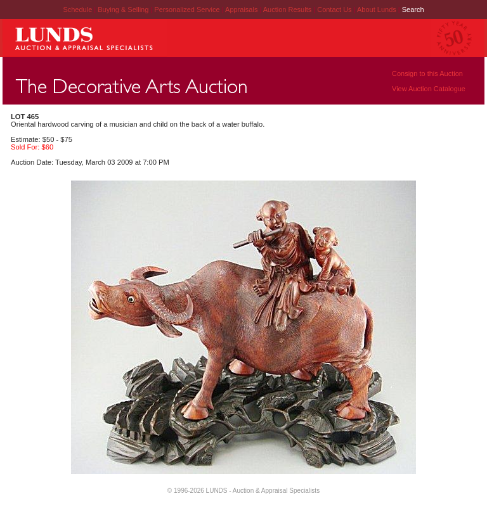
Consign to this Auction (427, 73)
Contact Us (334, 9)
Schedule (77, 9)
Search (413, 9)
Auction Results (288, 9)
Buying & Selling (124, 9)
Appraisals (242, 9)
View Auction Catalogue (428, 88)
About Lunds (377, 9)
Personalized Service (187, 9)
